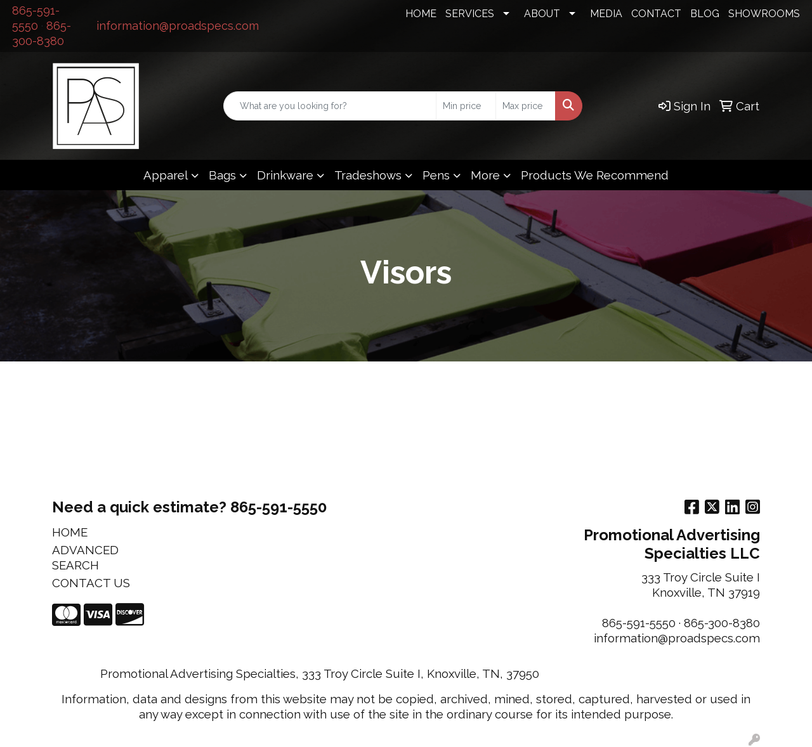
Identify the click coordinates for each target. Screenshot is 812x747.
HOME (420, 14)
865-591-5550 (639, 623)
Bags (222, 175)
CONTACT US (91, 583)
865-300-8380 (722, 623)
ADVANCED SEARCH (85, 557)
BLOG (704, 14)
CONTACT (656, 14)
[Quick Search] (329, 105)
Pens (436, 175)
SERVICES (469, 14)
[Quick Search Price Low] (466, 105)
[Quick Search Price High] (525, 105)
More (485, 175)
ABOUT (542, 14)
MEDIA (606, 14)
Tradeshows (368, 175)
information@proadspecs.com (177, 25)
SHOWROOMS (764, 14)
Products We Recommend (595, 175)
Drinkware (285, 175)
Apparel (165, 175)
